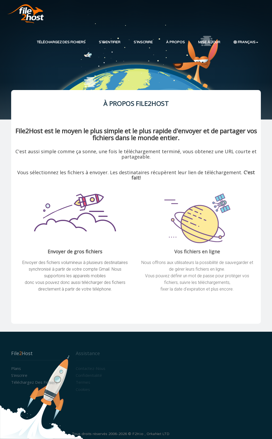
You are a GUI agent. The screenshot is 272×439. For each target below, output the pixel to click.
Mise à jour (209, 42)
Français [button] (245, 42)
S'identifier (109, 42)
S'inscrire (143, 42)
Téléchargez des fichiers (61, 42)
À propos (175, 42)
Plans (16, 368)
